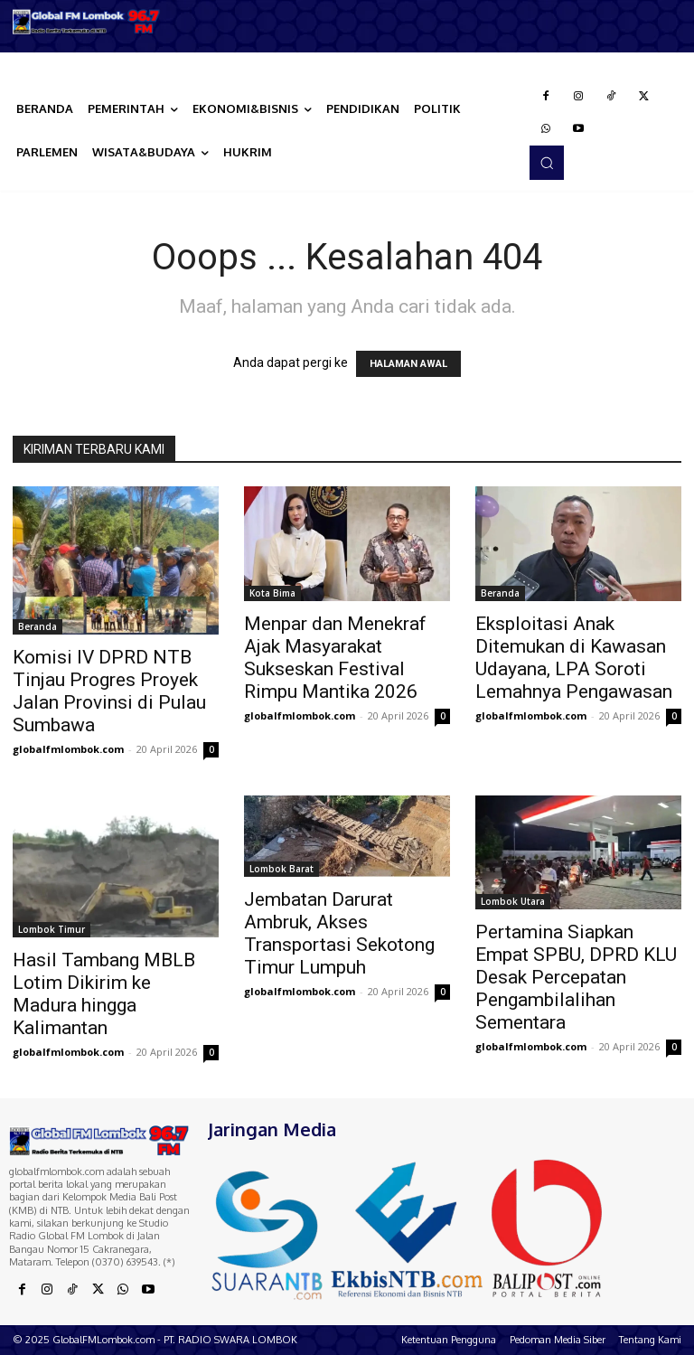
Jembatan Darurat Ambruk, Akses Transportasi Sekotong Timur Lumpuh (339, 933)
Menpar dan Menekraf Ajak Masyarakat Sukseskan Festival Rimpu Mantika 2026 (335, 657)
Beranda (37, 626)
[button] (547, 163)
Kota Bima (272, 593)
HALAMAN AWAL (408, 364)
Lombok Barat (281, 868)
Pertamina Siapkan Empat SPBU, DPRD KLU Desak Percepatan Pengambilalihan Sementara (576, 977)
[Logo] (87, 21)
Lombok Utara (513, 901)
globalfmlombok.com (68, 749)
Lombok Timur (51, 929)
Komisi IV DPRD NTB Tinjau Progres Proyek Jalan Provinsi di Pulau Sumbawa (109, 691)
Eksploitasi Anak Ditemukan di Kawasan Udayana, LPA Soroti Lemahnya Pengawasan (573, 657)
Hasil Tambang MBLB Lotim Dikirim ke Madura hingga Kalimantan (104, 994)
